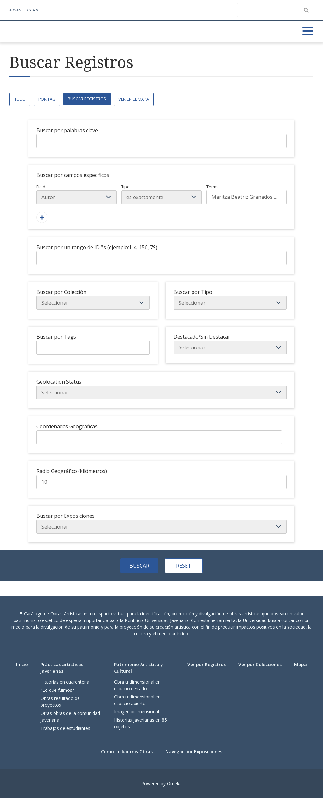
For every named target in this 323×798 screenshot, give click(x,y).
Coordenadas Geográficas (67, 426)
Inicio (22, 664)
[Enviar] (306, 10)
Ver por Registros (206, 664)
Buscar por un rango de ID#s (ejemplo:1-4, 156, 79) (96, 247)
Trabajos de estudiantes (65, 728)
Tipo (161, 194)
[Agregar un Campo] (42, 217)
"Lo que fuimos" (57, 690)
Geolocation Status (58, 381)
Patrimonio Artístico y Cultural (138, 667)
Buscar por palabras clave (67, 130)
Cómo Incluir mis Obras (127, 752)
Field (76, 194)
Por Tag (46, 99)
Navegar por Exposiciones (193, 752)
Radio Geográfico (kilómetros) (71, 471)
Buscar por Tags (56, 336)
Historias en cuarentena (65, 682)
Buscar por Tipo (193, 292)
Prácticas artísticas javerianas (62, 667)
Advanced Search (26, 10)
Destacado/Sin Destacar (202, 336)
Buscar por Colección (61, 292)
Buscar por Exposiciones (65, 515)
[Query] (275, 10)
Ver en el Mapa (133, 99)
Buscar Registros (87, 98)
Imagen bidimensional (136, 712)
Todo (20, 99)
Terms (246, 194)
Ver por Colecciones (260, 664)
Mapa (300, 664)
